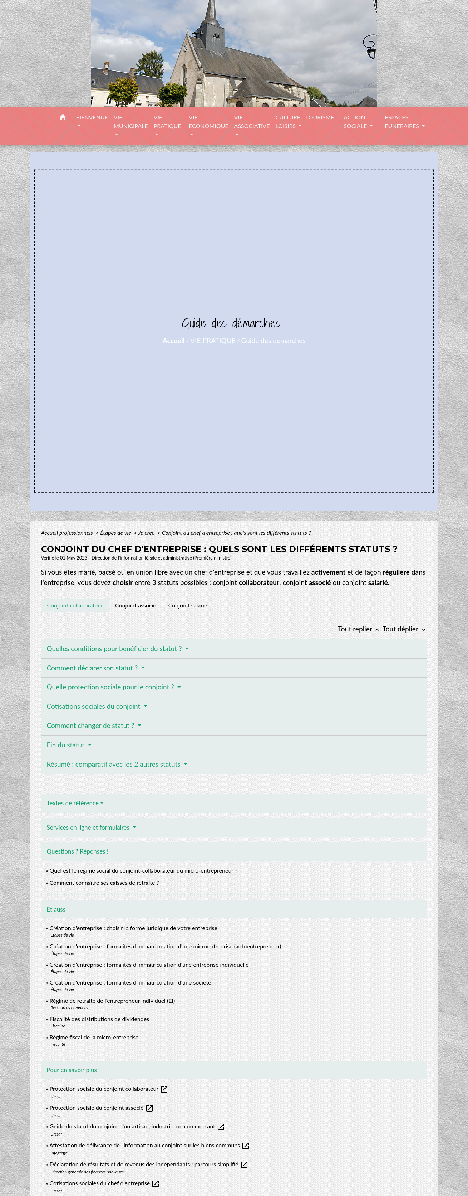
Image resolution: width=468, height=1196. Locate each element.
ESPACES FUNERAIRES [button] (402, 121)
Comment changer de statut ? (91, 725)
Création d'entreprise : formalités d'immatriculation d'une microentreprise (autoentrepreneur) (165, 946)
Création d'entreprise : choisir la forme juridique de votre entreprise (133, 927)
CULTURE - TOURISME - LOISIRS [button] (306, 121)
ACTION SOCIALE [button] (356, 121)
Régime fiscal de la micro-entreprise (93, 1037)
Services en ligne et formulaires (89, 827)
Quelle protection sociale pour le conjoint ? (111, 687)
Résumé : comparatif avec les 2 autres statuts (114, 764)
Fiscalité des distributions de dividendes (99, 1018)
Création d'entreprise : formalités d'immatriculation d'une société (130, 982)
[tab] (75, 605)
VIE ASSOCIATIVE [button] (252, 121)
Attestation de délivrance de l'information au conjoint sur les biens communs (149, 1145)
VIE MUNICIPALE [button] (131, 121)
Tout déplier (405, 629)
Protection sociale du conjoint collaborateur (108, 1088)
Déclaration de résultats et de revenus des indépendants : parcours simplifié (148, 1164)
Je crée (147, 532)
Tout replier (360, 629)
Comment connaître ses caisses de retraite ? (104, 882)
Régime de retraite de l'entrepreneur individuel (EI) (112, 1000)
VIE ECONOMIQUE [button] (208, 121)
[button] (63, 118)
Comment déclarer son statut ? (93, 668)
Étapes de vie (116, 532)
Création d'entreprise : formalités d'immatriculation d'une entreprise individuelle (148, 964)
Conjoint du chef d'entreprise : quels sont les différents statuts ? (236, 532)
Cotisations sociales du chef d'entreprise (104, 1183)
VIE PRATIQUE (213, 340)
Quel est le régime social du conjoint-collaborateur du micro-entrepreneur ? (143, 870)
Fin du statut (66, 745)
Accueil (174, 340)
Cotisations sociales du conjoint (94, 706)
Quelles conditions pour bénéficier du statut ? (115, 648)
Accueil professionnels (67, 532)
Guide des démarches (273, 340)
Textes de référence (73, 803)
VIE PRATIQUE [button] (167, 121)
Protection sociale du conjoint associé (101, 1107)
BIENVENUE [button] (92, 117)
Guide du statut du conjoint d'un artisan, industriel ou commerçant (137, 1126)
